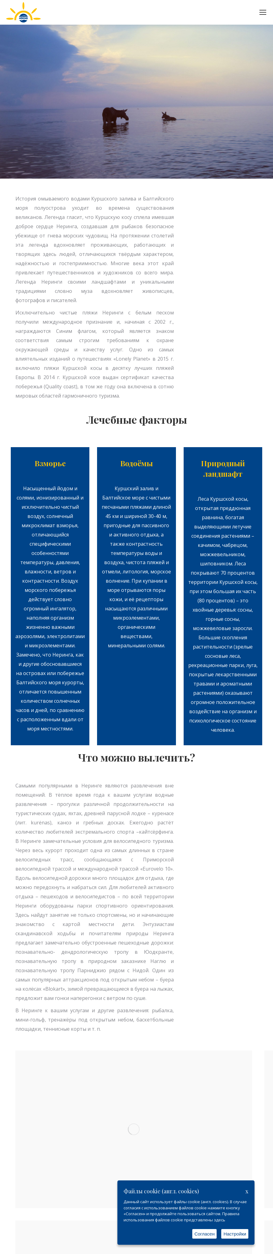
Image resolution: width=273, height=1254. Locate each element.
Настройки (234, 1233)
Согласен (204, 1233)
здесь (219, 1220)
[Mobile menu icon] (263, 12)
